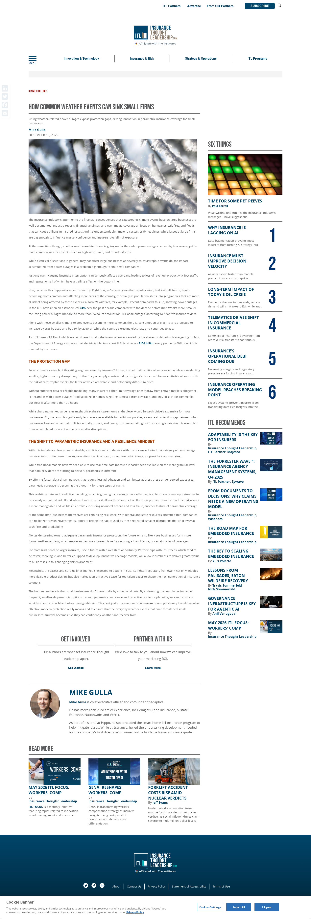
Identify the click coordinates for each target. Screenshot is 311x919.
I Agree (266, 907)
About (116, 886)
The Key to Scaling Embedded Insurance (231, 554)
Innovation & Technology (81, 58)
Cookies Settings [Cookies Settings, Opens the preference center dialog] (210, 907)
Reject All (238, 907)
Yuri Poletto (221, 561)
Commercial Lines (38, 91)
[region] (155, 907)
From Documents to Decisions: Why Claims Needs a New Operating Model (233, 498)
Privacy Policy (156, 886)
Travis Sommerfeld (227, 585)
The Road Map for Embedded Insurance (231, 531)
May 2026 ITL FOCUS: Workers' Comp (49, 790)
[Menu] (38, 58)
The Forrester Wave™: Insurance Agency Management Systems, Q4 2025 (232, 469)
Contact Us (134, 886)
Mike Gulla (37, 130)
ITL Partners (171, 6)
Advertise (194, 6)
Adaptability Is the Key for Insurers (233, 437)
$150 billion (146, 343)
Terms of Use (221, 886)
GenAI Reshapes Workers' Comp (105, 790)
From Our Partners (220, 6)
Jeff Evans (160, 802)
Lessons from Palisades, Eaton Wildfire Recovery (228, 575)
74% (83, 308)
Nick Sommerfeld (221, 589)
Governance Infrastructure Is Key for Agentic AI (232, 604)
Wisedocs (215, 519)
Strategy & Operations (201, 58)
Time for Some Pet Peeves (235, 201)
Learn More (153, 668)
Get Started (76, 668)
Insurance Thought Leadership (53, 801)
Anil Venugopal (224, 613)
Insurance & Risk (142, 58)
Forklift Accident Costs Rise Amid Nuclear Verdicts (168, 793)
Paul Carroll (220, 206)
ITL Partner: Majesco (224, 452)
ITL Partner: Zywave (228, 481)
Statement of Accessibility (189, 886)
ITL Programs (257, 58)
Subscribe (260, 6)
